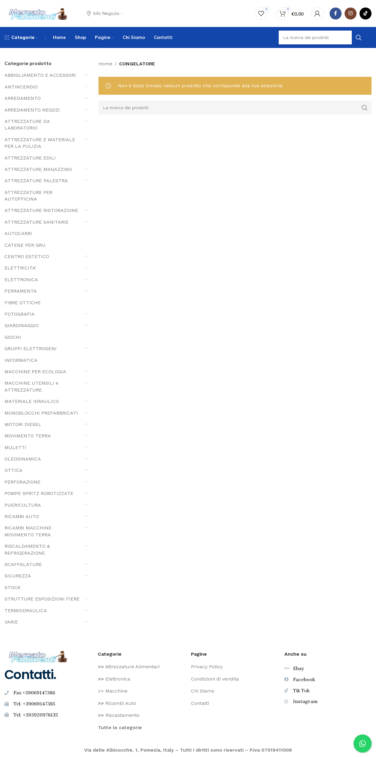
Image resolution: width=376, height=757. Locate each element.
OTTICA (13, 470)
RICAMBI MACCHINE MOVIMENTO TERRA (27, 531)
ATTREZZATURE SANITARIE (36, 222)
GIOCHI (12, 337)
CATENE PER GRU (25, 245)
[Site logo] (38, 13)
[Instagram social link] (351, 13)
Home (105, 64)
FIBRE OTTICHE (22, 302)
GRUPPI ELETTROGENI (30, 348)
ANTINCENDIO (21, 87)
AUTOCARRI (18, 233)
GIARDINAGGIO (21, 325)
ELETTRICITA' (20, 268)
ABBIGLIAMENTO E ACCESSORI (40, 75)
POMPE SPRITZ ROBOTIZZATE (38, 493)
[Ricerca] (235, 108)
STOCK (12, 587)
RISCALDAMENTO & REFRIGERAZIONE (27, 549)
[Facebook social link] (336, 13)
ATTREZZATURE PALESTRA (36, 180)
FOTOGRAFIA (19, 314)
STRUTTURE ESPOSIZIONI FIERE (42, 599)
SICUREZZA (17, 576)
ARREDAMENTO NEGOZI (32, 110)
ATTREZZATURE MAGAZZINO (38, 169)
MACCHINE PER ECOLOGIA (35, 371)
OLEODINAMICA (22, 459)
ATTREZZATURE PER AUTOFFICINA (28, 195)
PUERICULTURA (22, 505)
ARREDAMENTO (22, 98)
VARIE (11, 622)
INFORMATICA (20, 360)
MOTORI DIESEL (22, 424)
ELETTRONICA (21, 279)
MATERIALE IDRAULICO (31, 401)
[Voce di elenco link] (141, 667)
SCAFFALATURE (23, 564)
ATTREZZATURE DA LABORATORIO (27, 124)
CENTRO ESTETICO (26, 256)
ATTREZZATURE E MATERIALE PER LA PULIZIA (39, 143)
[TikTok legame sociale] (366, 13)
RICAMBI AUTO (21, 516)
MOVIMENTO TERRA (27, 436)
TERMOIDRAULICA (25, 610)
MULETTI (15, 447)
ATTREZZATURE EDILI (30, 158)
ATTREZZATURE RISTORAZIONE (41, 210)
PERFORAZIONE (22, 482)
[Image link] (38, 656)
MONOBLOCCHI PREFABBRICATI (41, 413)
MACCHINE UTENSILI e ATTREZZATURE (31, 386)
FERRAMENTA (20, 291)
